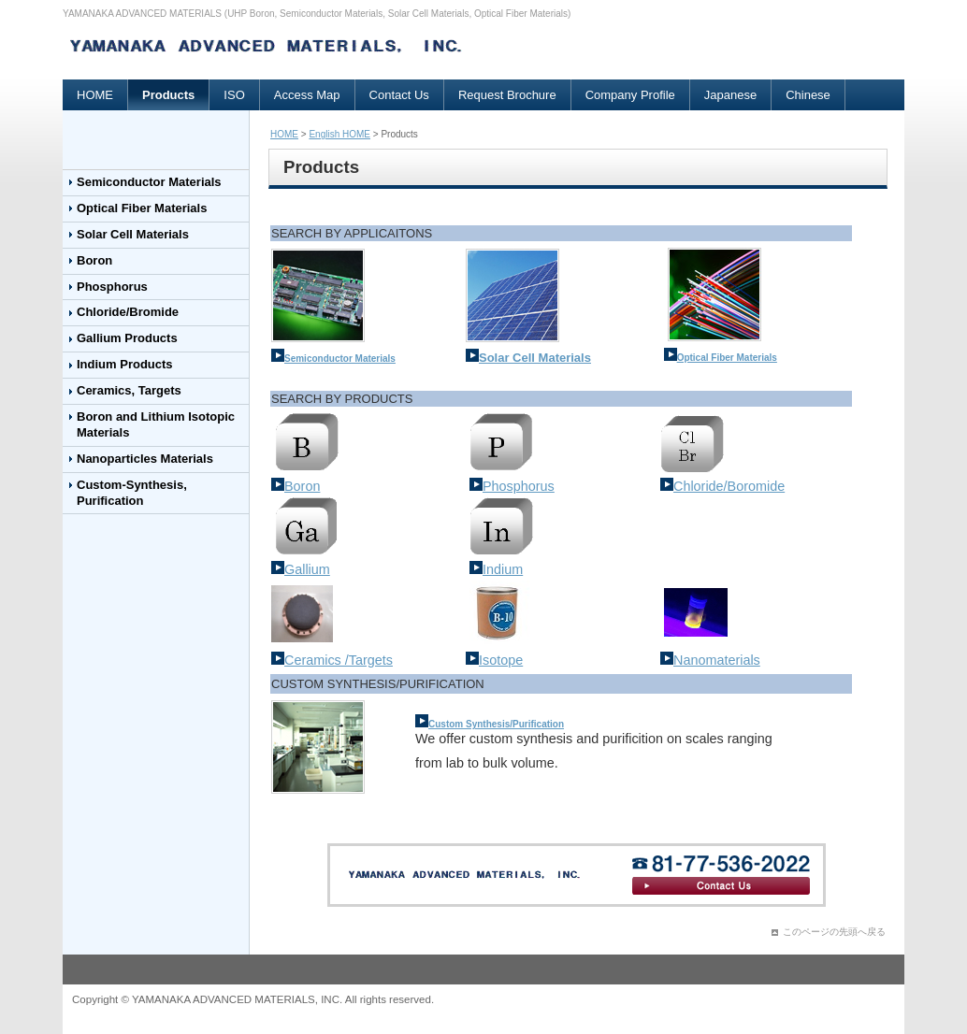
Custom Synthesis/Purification (496, 724)
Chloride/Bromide (128, 312)
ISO (234, 95)
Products (168, 95)
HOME (95, 95)
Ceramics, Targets (129, 390)
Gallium (300, 569)
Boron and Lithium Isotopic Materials (156, 424)
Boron (94, 260)
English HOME (339, 134)
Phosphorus (112, 287)
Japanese (730, 95)
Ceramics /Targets (332, 660)
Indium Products (125, 364)
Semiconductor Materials (149, 182)
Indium (496, 569)
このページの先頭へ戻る (834, 931)
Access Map (307, 95)
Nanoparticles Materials (145, 459)
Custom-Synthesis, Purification (132, 493)
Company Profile (630, 95)
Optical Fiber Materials (142, 208)
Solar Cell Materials (133, 234)
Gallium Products (127, 338)
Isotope (494, 660)
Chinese (808, 95)
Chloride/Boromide (722, 486)
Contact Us (399, 95)
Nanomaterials (710, 660)
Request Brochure (507, 95)
